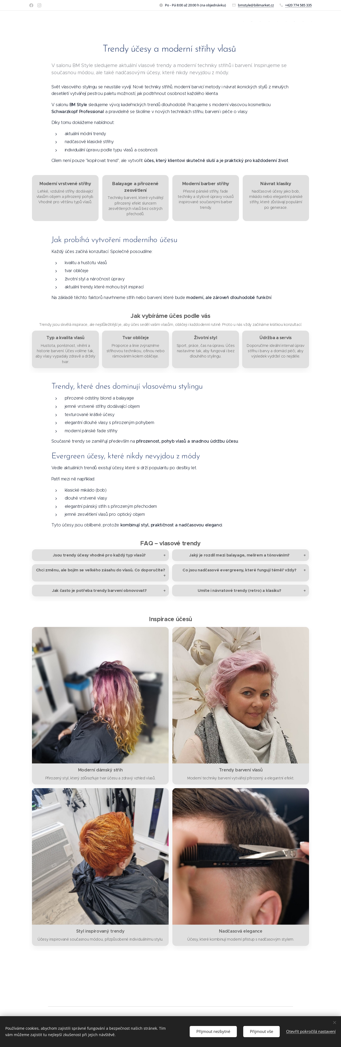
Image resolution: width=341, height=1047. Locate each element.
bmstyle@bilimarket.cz (256, 5)
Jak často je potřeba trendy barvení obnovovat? (99, 590)
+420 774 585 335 (298, 5)
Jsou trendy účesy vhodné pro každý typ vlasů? (99, 555)
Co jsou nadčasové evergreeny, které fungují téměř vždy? (239, 569)
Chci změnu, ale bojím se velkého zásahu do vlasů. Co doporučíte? (100, 569)
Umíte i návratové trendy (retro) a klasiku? (239, 590)
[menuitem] (245, 21)
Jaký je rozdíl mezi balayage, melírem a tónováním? (239, 555)
